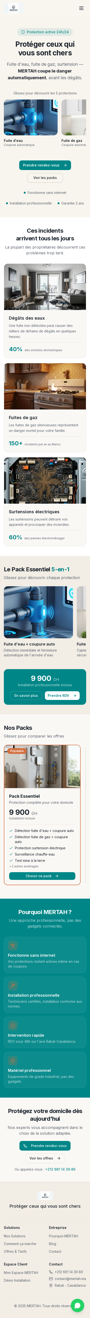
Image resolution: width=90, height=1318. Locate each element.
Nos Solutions (14, 1236)
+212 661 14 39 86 (60, 1169)
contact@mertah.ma (67, 1279)
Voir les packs (45, 178)
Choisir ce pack (42, 876)
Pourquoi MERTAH (63, 1236)
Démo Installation (17, 1280)
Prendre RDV (62, 695)
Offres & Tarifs (15, 1251)
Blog (52, 1244)
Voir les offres (45, 1158)
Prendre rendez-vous (45, 165)
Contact (55, 1251)
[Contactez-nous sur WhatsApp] (77, 1305)
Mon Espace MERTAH (21, 1273)
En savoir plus (26, 695)
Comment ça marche (20, 1244)
